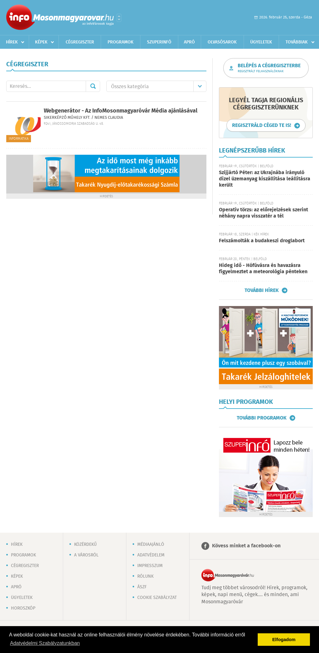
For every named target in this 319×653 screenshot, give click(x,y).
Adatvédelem (151, 555)
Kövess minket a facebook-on (246, 546)
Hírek (12, 42)
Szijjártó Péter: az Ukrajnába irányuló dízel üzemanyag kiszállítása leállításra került (264, 179)
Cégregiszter (80, 42)
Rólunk (145, 576)
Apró (189, 42)
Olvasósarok (222, 42)
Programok (121, 42)
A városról (86, 555)
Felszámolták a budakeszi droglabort (262, 241)
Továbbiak (297, 42)
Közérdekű (85, 544)
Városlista (119, 18)
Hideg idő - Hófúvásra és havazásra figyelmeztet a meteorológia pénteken (263, 269)
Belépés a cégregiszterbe (269, 68)
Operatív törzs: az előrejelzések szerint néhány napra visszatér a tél (263, 213)
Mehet (93, 86)
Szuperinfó (159, 42)
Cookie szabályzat (157, 597)
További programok (261, 418)
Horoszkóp (23, 608)
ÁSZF (142, 587)
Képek (41, 42)
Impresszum (150, 565)
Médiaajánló (150, 544)
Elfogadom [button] (284, 639)
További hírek (262, 290)
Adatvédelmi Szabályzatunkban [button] (45, 643)
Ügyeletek (261, 42)
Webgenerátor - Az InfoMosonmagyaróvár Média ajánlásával (120, 111)
